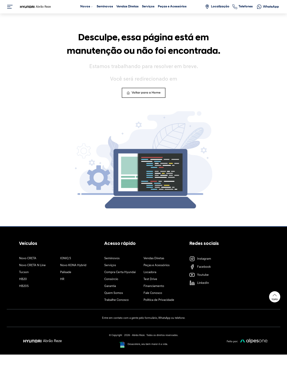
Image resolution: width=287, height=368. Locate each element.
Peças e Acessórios (157, 265)
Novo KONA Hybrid (73, 265)
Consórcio (111, 279)
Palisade (65, 272)
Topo (275, 297)
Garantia (110, 286)
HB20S (24, 286)
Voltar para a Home (144, 92)
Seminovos (112, 258)
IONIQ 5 (65, 258)
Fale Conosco (153, 293)
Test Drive (150, 279)
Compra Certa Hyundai (120, 272)
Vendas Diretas (154, 258)
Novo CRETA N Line (32, 265)
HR (62, 279)
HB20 (23, 279)
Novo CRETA (27, 258)
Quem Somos (113, 293)
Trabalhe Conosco (116, 300)
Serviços (110, 265)
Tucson (24, 272)
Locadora (150, 272)
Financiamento (154, 286)
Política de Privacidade (159, 300)
